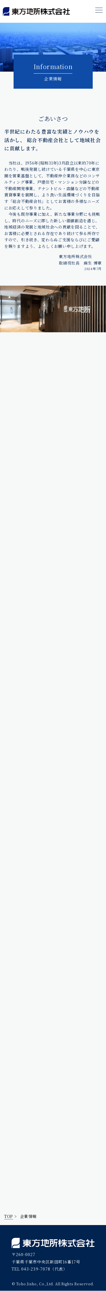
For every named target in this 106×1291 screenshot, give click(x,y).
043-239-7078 (35, 1269)
